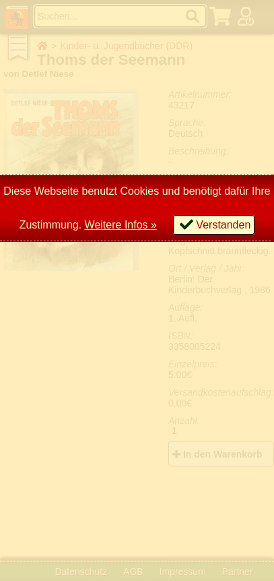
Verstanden (223, 225)
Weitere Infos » (121, 225)
